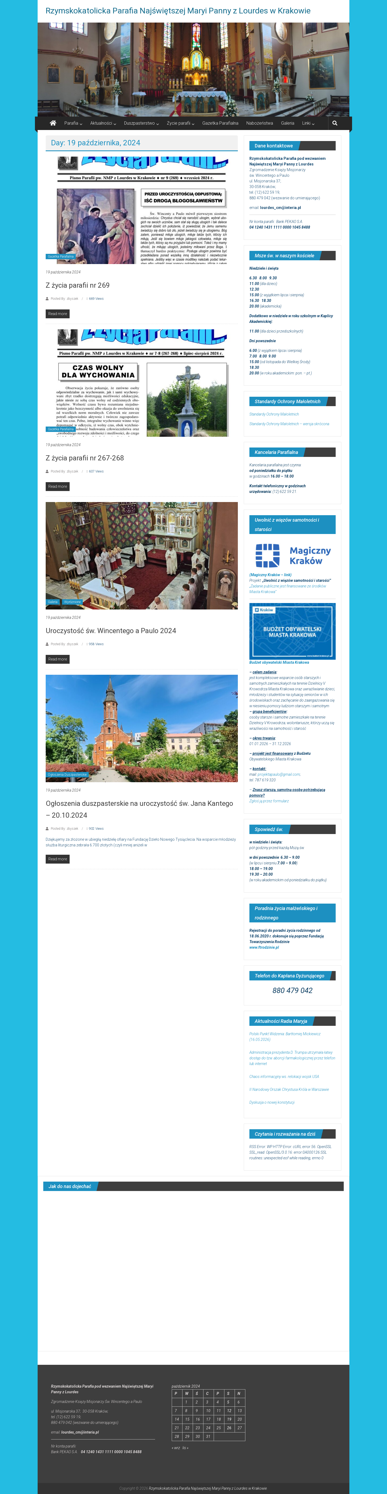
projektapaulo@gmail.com (279, 774)
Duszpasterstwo (139, 123)
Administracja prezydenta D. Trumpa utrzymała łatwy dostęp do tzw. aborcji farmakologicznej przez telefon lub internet (292, 1058)
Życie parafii (178, 123)
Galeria (287, 123)
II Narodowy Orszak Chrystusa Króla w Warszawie (289, 1089)
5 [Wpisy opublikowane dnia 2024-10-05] (228, 1402)
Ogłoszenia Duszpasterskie (67, 775)
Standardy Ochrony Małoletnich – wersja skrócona (289, 424)
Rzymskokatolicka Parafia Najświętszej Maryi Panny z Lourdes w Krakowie (178, 10)
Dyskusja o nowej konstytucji (272, 1102)
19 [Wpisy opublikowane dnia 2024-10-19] (229, 1419)
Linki (306, 123)
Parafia (71, 123)
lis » (185, 1448)
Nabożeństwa (259, 123)
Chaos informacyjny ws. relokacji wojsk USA (284, 1076)
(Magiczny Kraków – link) (270, 575)
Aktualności (101, 123)
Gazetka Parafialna (220, 123)
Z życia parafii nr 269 (78, 285)
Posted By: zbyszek (64, 299)
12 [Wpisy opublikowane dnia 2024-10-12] (229, 1411)
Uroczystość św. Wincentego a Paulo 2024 (111, 631)
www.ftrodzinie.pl (264, 947)
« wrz (176, 1448)
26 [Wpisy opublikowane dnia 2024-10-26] (229, 1428)
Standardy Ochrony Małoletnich (274, 414)
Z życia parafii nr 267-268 (85, 458)
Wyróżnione (72, 602)
